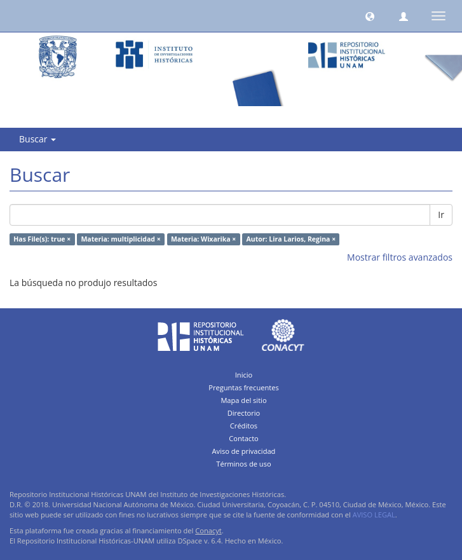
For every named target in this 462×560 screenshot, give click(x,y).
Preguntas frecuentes (243, 387)
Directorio (244, 413)
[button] (369, 16)
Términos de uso (243, 463)
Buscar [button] (37, 139)
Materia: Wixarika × (203, 239)
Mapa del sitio (243, 400)
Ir (441, 214)
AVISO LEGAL (374, 514)
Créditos (243, 425)
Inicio (244, 374)
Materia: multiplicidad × (120, 239)
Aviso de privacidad (244, 451)
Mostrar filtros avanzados (399, 257)
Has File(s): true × (42, 239)
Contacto (244, 438)
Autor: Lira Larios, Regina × (291, 239)
